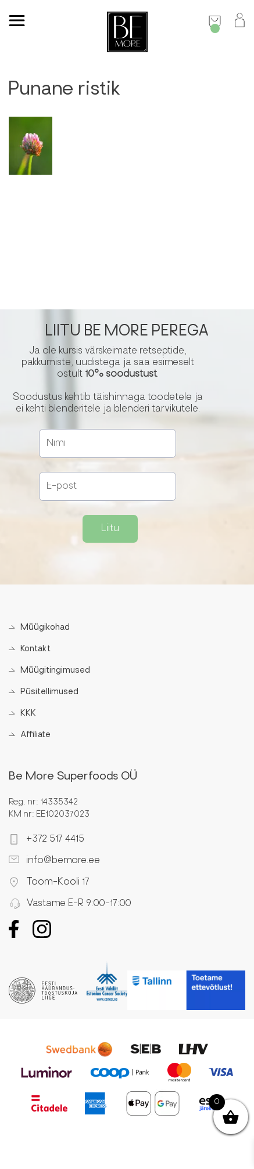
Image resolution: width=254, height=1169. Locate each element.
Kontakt (35, 649)
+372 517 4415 (55, 839)
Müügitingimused (55, 670)
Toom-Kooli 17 (58, 882)
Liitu (110, 528)
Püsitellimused (49, 692)
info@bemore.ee (63, 860)
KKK (28, 713)
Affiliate (35, 735)
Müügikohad (45, 627)
